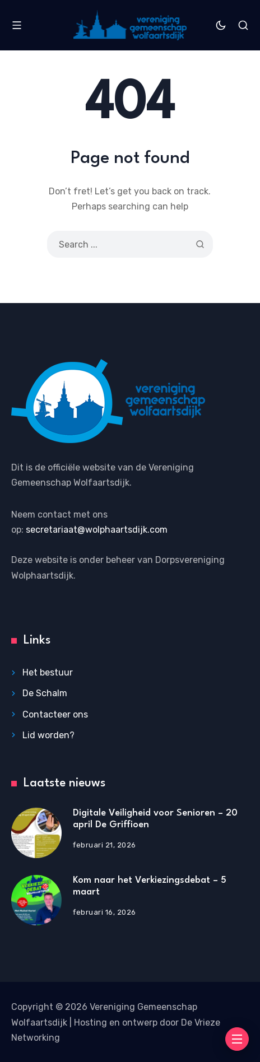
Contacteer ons (55, 714)
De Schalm (44, 693)
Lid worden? (48, 735)
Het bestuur (47, 672)
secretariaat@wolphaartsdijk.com (97, 529)
